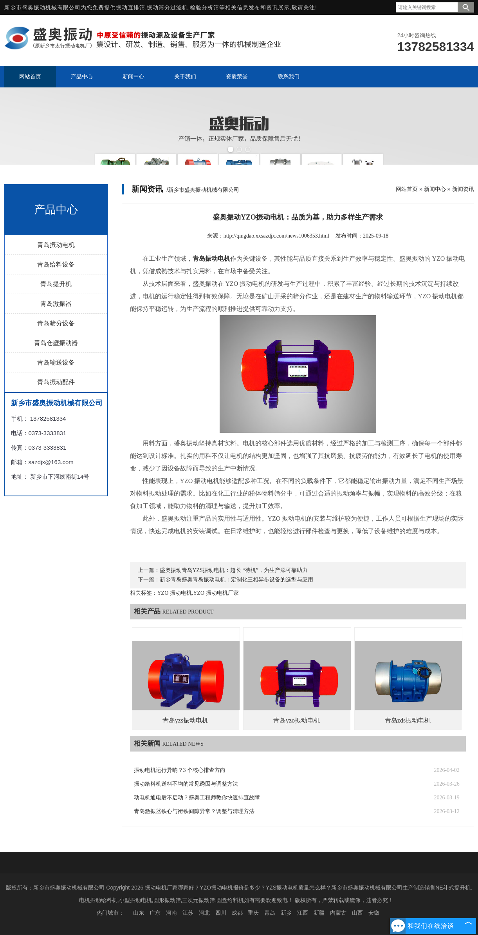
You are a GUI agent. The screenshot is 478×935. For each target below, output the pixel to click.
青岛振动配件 (56, 382)
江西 (302, 913)
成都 (237, 913)
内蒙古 (338, 913)
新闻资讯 (463, 189)
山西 (357, 913)
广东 (155, 913)
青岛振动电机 (56, 244)
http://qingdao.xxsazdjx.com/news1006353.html (276, 236)
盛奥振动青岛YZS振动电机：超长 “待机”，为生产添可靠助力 (234, 570)
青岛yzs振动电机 (185, 720)
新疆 (319, 913)
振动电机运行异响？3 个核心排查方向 (180, 770)
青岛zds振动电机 (408, 720)
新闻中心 (435, 189)
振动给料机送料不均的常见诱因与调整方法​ (186, 784)
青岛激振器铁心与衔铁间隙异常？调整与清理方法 (194, 811)
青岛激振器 (56, 303)
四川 (220, 913)
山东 (138, 913)
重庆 (253, 913)
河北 (204, 913)
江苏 (187, 913)
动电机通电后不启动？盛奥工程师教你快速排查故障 (197, 798)
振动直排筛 (130, 7)
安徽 (373, 913)
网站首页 (407, 189)
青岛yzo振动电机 (296, 720)
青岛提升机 (56, 284)
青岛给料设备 (56, 264)
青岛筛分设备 (56, 323)
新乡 (286, 913)
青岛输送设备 (56, 362)
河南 (171, 913)
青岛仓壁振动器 (56, 343)
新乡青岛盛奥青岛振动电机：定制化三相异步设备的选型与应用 (236, 580)
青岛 (269, 913)
